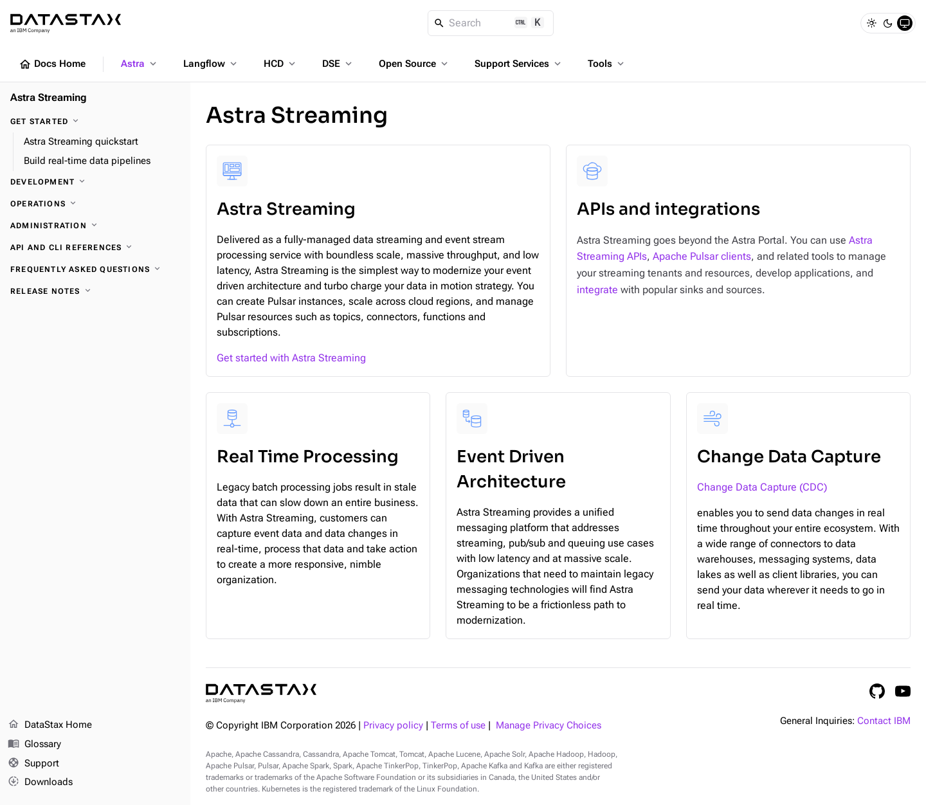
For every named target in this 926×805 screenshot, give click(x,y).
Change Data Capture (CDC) (762, 487)
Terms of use (458, 725)
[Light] (871, 23)
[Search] (491, 23)
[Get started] (95, 121)
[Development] (95, 182)
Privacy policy (393, 725)
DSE (338, 63)
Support (33, 764)
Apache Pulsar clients (702, 256)
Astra (140, 63)
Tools (607, 63)
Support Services (519, 63)
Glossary (34, 744)
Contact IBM (884, 721)
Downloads (40, 782)
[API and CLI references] (95, 247)
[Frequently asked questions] (95, 269)
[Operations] (95, 204)
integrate (597, 290)
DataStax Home (50, 725)
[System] (904, 23)
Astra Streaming (48, 97)
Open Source (414, 63)
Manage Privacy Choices (548, 725)
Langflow (211, 63)
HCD (281, 63)
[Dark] (888, 23)
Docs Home (52, 64)
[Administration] (95, 226)
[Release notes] (95, 291)
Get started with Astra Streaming (291, 358)
